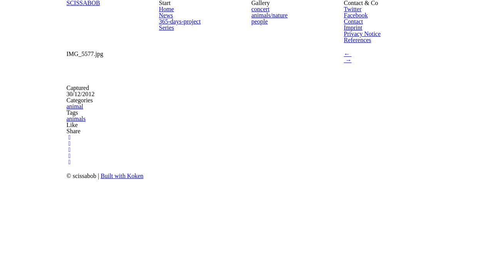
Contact (353, 21)
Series (166, 27)
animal (75, 106)
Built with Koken (122, 176)
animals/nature (270, 15)
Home (166, 9)
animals (76, 118)
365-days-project (180, 21)
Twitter (353, 9)
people (260, 21)
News (166, 15)
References (357, 40)
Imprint (353, 27)
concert (261, 9)
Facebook (356, 15)
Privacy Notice (362, 34)
